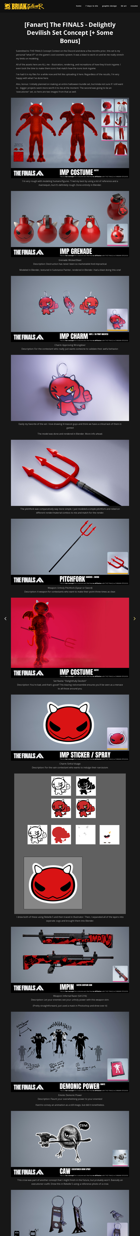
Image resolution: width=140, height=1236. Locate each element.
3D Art (124, 6)
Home (78, 6)
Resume (134, 6)
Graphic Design (109, 6)
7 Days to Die (91, 6)
